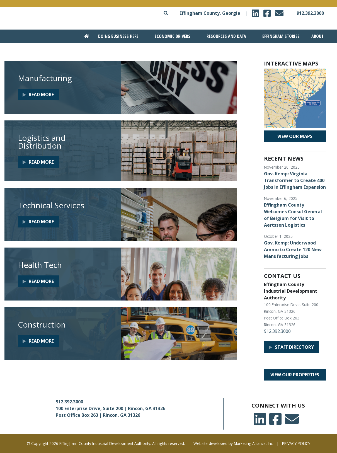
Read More (41, 94)
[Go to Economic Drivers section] (170, 36)
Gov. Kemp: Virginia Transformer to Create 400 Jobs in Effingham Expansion (295, 180)
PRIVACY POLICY (296, 443)
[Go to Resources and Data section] (223, 36)
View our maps (294, 136)
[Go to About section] (316, 36)
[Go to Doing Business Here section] (115, 36)
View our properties (294, 375)
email (280, 11)
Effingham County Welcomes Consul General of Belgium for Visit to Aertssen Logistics (293, 215)
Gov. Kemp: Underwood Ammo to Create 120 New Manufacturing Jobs (293, 249)
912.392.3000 (310, 13)
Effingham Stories (281, 36)
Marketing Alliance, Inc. (253, 443)
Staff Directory (294, 347)
